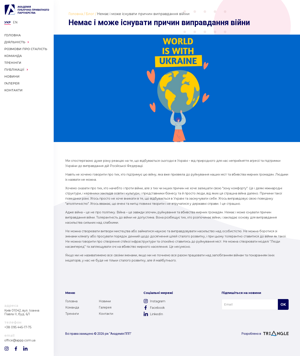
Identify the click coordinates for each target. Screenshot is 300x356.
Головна (71, 301)
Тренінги (72, 314)
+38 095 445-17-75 (17, 327)
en (15, 22)
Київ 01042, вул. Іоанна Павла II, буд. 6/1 (21, 312)
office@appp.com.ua (19, 340)
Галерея (105, 307)
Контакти (106, 314)
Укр (7, 22)
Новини (105, 301)
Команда (72, 307)
